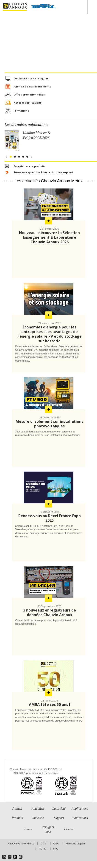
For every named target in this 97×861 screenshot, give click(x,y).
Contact (69, 829)
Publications (80, 818)
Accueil (17, 808)
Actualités (38, 808)
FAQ (55, 848)
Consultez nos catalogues (31, 78)
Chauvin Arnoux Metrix (21, 843)
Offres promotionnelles (29, 94)
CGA (56, 843)
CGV (43, 843)
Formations (21, 110)
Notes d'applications (28, 102)
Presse (27, 829)
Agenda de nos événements (32, 86)
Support (59, 818)
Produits (17, 818)
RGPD (42, 848)
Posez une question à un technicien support (43, 172)
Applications (80, 808)
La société (58, 808)
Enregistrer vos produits (30, 166)
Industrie (38, 818)
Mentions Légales (76, 843)
